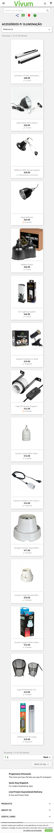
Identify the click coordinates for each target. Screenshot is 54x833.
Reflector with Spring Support (27, 170)
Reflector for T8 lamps (27, 737)
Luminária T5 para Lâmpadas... (27, 75)
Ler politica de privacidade (32, 830)
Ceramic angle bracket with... (27, 595)
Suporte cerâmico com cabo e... (27, 500)
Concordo (48, 830)
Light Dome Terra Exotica (27, 123)
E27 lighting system (27, 312)
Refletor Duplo (27, 264)
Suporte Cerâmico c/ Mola (27, 359)
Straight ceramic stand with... (27, 548)
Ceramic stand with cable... (27, 453)
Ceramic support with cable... (27, 642)
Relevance (27, 29)
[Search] (27, 10)
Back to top (41, 764)
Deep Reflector (27, 217)
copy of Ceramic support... (27, 406)
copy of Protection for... (27, 689)
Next (47, 757)
